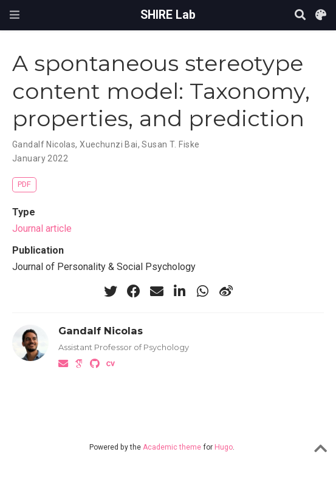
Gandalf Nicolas (43, 144)
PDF (24, 184)
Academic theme (172, 447)
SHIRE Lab (168, 15)
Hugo (223, 447)
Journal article (42, 228)
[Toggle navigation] (14, 15)
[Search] (300, 15)
